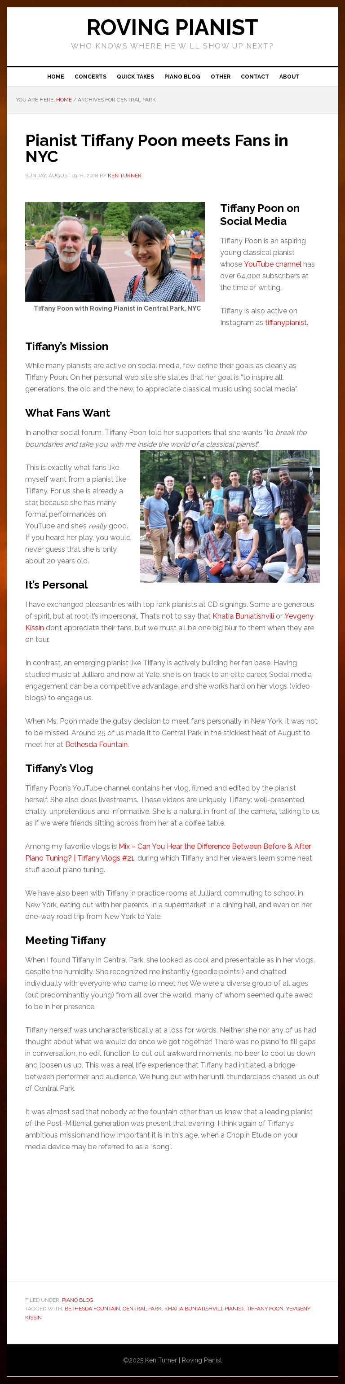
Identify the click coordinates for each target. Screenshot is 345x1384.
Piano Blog (77, 1300)
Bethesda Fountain (96, 744)
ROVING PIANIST (172, 27)
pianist (234, 1308)
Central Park (142, 1308)
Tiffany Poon (265, 1308)
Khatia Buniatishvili (243, 616)
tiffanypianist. (286, 322)
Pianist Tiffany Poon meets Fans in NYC (156, 148)
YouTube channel (272, 264)
